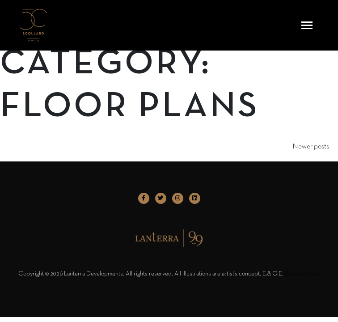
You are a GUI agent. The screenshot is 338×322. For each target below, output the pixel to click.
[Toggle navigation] (307, 25)
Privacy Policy (302, 274)
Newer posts (310, 147)
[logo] (33, 25)
